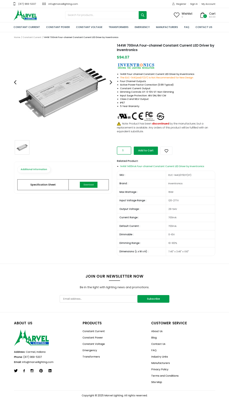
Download (89, 184)
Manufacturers (160, 363)
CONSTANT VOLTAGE (89, 27)
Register (181, 4)
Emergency (90, 350)
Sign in (194, 4)
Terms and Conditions (165, 376)
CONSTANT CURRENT (27, 27)
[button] (166, 151)
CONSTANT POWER (58, 27)
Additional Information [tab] (34, 169)
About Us (157, 331)
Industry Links (159, 357)
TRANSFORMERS (118, 27)
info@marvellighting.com (63, 4)
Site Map (156, 382)
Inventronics (187, 74)
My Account (208, 4)
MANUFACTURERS (167, 27)
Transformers (91, 357)
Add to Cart (145, 150)
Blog (154, 337)
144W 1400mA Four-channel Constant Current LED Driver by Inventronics (162, 166)
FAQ (186, 27)
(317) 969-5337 (27, 4)
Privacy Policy (159, 369)
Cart (212, 14)
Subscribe (153, 299)
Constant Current (32, 37)
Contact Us (158, 344)
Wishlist (187, 14)
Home (17, 37)
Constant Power (93, 337)
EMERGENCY (142, 27)
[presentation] (15, 82)
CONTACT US (203, 27)
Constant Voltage (94, 344)
